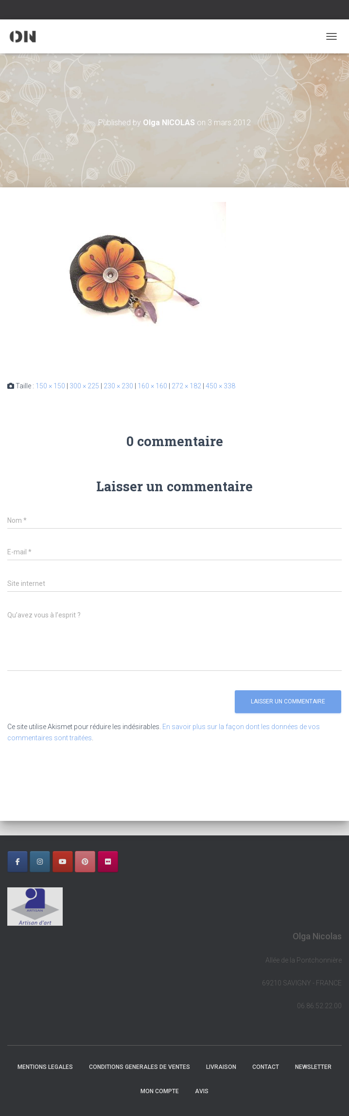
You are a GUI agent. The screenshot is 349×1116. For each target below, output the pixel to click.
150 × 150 (50, 386)
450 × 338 (220, 386)
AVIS (202, 1091)
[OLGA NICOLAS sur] (130, 861)
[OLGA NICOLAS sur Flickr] (108, 861)
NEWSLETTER (313, 1067)
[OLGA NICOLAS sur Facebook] (17, 861)
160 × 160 (152, 386)
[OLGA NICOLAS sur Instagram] (40, 861)
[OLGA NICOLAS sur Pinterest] (85, 861)
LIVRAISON (221, 1067)
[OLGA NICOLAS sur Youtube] (62, 861)
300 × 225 (84, 386)
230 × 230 (118, 386)
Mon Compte (159, 1091)
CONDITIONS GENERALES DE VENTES (139, 1067)
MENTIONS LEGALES (45, 1067)
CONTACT (265, 1067)
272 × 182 (186, 386)
